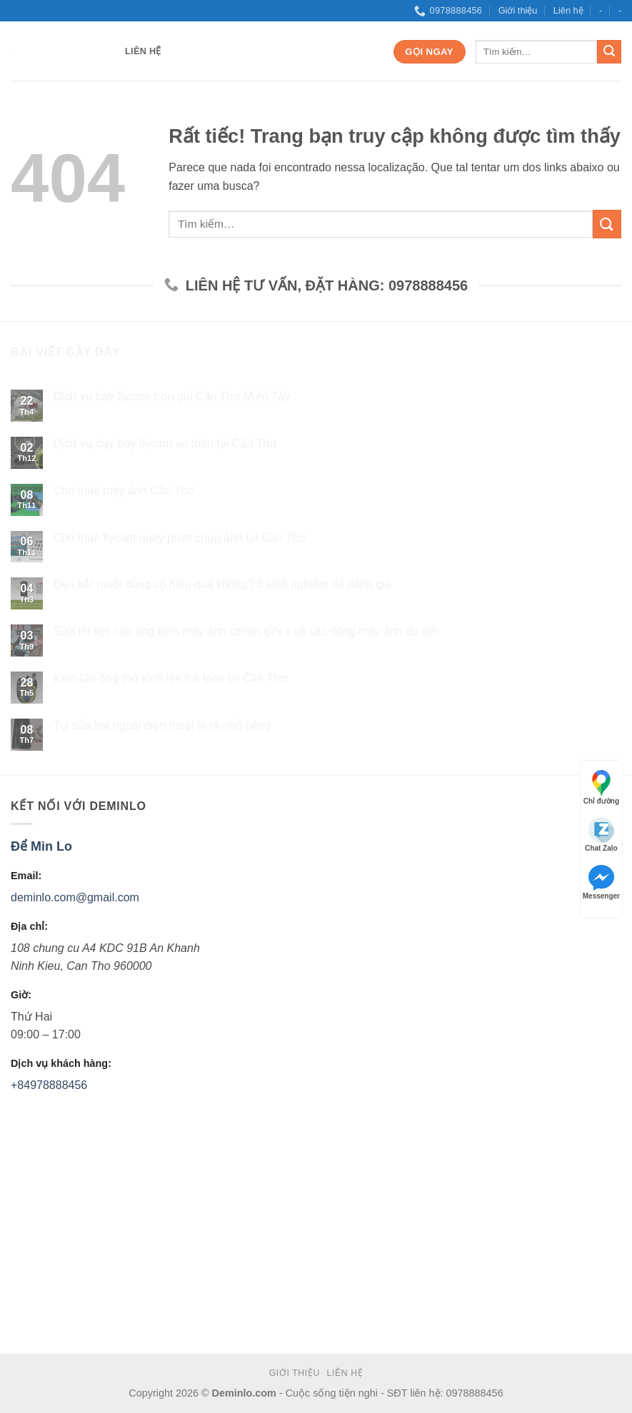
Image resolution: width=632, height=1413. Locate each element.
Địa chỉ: (29, 926)
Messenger (601, 882)
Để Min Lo (41, 846)
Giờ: (21, 995)
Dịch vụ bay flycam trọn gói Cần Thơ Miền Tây (172, 397)
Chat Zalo (601, 834)
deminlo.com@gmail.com (75, 898)
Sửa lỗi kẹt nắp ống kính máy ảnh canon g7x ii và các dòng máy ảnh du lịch (246, 632)
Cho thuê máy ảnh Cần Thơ (124, 491)
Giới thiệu (518, 10)
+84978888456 (49, 1085)
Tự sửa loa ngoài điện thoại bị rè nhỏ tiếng (162, 725)
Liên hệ (568, 10)
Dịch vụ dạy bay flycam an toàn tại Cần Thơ (165, 443)
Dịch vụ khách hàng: (61, 1063)
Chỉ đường (601, 787)
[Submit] (609, 52)
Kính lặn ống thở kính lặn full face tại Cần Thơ (170, 678)
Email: (26, 876)
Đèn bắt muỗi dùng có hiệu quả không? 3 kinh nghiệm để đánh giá (222, 585)
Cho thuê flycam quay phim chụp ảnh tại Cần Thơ (180, 538)
